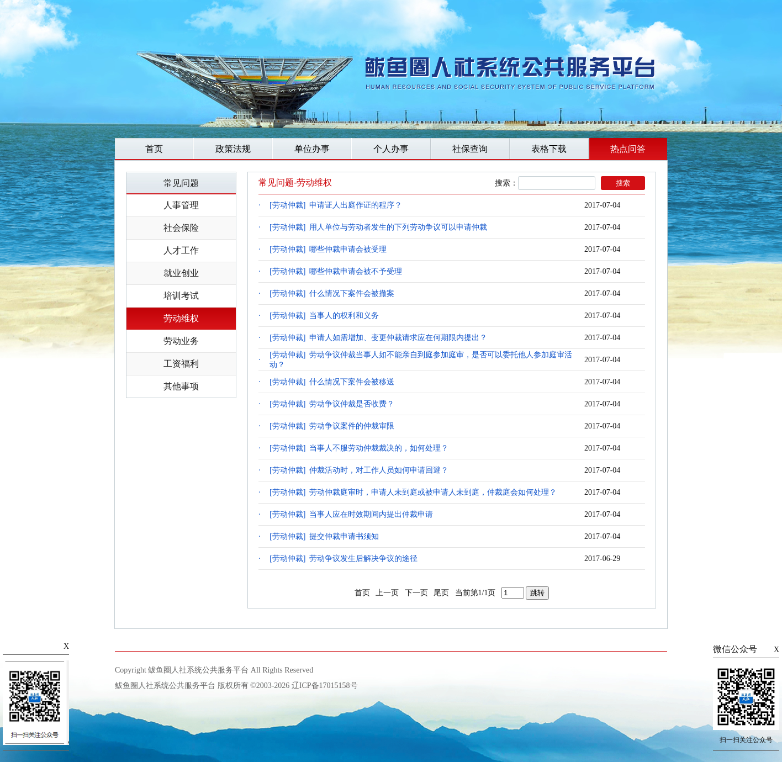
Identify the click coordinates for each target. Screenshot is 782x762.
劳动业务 (181, 341)
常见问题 (181, 183)
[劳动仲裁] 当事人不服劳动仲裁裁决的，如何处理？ (359, 448)
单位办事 (312, 149)
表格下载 (549, 149)
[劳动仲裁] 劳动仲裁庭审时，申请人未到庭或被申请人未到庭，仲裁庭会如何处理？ (413, 492)
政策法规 (233, 149)
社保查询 (470, 149)
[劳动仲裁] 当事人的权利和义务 (324, 315)
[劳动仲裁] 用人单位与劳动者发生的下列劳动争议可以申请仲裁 (378, 227)
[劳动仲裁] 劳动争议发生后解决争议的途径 (344, 558)
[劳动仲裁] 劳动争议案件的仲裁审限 (332, 426)
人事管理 (181, 205)
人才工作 (181, 250)
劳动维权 (181, 318)
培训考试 (181, 295)
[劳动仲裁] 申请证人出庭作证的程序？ (336, 205)
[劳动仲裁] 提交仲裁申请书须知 (324, 536)
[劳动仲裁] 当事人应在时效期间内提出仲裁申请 (351, 514)
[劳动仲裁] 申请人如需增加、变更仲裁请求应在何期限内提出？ (378, 338)
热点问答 (628, 149)
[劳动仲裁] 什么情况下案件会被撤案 (332, 293)
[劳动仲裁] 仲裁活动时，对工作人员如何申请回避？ (359, 470)
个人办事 (391, 149)
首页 (154, 149)
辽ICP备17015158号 (325, 685)
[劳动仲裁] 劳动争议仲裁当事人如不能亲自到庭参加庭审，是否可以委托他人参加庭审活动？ (421, 360)
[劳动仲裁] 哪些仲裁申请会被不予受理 (336, 271)
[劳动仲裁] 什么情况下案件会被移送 (332, 382)
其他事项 (181, 386)
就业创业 (181, 273)
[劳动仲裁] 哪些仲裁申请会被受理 (328, 249)
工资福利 (181, 363)
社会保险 (181, 227)
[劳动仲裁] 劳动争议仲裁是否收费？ (332, 404)
